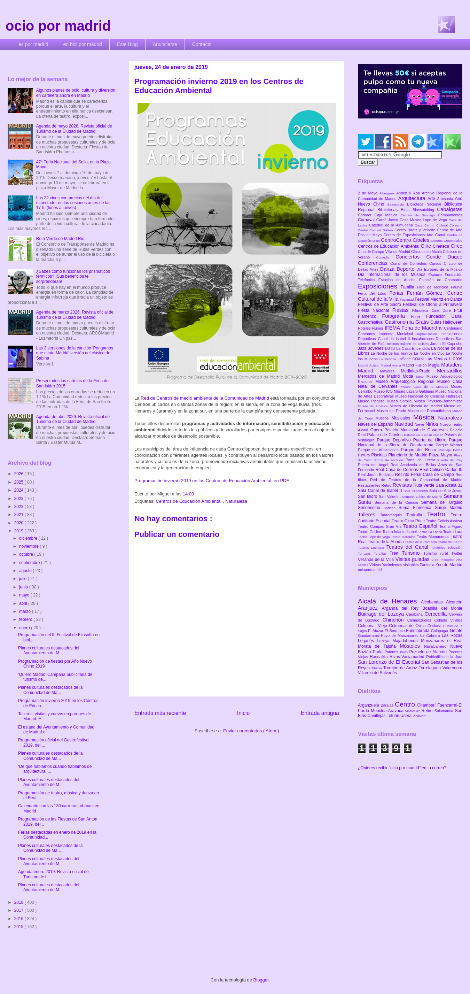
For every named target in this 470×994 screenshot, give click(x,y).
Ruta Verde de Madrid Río (60, 238)
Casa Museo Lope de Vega (424, 220)
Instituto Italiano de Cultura (408, 344)
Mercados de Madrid (380, 376)
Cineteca (442, 246)
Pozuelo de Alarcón (428, 651)
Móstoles (412, 646)
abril (23, 603)
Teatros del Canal (408, 547)
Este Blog (127, 44)
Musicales (402, 418)
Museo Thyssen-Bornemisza (438, 401)
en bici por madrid (82, 44)
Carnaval (367, 219)
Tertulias (382, 553)
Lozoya (384, 641)
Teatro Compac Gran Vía (380, 526)
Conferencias (374, 263)
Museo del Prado (392, 411)
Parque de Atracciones (379, 450)
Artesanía (446, 199)
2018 (19, 902)
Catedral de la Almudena (392, 225)
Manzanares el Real (441, 640)
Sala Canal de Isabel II (381, 490)
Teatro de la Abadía (386, 541)
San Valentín (390, 496)
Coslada (435, 626)
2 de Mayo (368, 193)
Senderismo (371, 507)
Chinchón (395, 620)
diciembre (28, 538)
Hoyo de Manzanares (400, 635)
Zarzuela (428, 565)
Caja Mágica (387, 215)
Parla (378, 651)
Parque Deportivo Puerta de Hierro (413, 440)
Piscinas (379, 455)
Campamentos (450, 215)
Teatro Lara (452, 532)
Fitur (458, 310)
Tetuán (393, 715)
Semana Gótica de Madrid (423, 497)
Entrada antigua (320, 713)
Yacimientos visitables (401, 565)
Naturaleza (236, 501)
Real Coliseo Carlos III (441, 469)
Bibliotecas (389, 209)
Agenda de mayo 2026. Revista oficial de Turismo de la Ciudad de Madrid (74, 128)
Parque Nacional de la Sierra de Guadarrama (410, 442)
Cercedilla (436, 614)
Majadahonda (406, 640)
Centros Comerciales (446, 240)
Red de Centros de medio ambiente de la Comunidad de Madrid (205, 398)
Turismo (412, 553)
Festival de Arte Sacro (380, 304)
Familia (409, 287)
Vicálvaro (419, 716)
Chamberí (427, 705)
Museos (383, 418)
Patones (392, 652)
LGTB (390, 348)
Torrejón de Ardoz (401, 667)
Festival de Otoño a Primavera (432, 304)
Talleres (369, 514)
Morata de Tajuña (379, 646)
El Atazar (376, 631)
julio (23, 578)
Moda (409, 376)
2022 (19, 506)
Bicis (407, 209)
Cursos (436, 263)
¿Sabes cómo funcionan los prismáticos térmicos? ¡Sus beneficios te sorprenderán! (73, 276)
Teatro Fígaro (450, 526)
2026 (19, 473)
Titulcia (377, 668)
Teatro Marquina (404, 537)
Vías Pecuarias (443, 560)
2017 (19, 910)
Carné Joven (388, 220)
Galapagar (440, 631)
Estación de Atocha (398, 280)
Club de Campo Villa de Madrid (384, 251)
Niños (432, 424)
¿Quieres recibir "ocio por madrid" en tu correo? (402, 767)
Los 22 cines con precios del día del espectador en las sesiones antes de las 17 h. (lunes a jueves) (73, 202)
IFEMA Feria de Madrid (412, 328)
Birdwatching (425, 210)
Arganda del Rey (402, 608)
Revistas (403, 485)
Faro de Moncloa (434, 287)
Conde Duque (444, 257)
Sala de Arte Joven (445, 490)
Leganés (367, 640)
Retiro (387, 485)
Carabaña (415, 614)
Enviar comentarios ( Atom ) (251, 730)
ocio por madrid (58, 25)
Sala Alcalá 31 (449, 485)
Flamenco (370, 316)
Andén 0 (404, 193)
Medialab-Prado (419, 371)
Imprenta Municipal (397, 334)
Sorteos (391, 508)
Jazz (363, 348)
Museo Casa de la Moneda (426, 386)
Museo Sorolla (400, 401)
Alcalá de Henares (389, 601)
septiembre (30, 562)
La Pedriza (388, 359)
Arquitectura (413, 198)
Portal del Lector (421, 460)
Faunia (456, 287)
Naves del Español (376, 424)
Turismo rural (437, 553)
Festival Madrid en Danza (438, 299)
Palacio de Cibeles (385, 434)
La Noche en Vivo (430, 353)
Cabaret (366, 215)
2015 (19, 926)
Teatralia (416, 515)
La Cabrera (431, 635)
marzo (25, 611)
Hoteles (365, 328)
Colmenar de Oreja (408, 625)
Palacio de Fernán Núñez (424, 435)
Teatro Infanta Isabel (400, 532)
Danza (388, 269)
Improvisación (428, 334)
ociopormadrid (370, 570)
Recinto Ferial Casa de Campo (425, 474)
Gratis (422, 322)
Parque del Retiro (420, 449)
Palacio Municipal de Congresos (417, 429)
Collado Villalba (448, 620)
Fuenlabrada (418, 630)
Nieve (420, 424)
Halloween (452, 322)
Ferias (398, 293)
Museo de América (374, 406)
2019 (19, 531)
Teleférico (439, 547)
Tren (396, 553)
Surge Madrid (448, 507)
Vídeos (375, 565)
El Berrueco (395, 631)
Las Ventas (437, 358)
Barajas (388, 705)
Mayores (390, 371)
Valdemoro (452, 667)
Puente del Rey (449, 460)
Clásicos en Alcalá (427, 251)
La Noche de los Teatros (392, 353)
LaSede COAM (411, 359)
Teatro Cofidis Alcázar (444, 521)
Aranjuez (370, 608)
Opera (377, 429)
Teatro (439, 514)
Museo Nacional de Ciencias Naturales (428, 396)
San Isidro (368, 496)
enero (25, 627)
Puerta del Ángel (374, 465)
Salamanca (444, 711)
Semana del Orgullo (441, 502)
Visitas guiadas (413, 559)
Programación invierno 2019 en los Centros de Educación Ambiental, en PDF (211, 480)
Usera (406, 715)
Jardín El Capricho (446, 343)
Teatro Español (421, 526)
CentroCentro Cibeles (406, 240)
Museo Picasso (372, 401)
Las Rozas (452, 635)
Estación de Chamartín (440, 280)
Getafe (456, 630)
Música (425, 417)
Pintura (364, 455)
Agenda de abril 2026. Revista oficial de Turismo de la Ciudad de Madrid (73, 419)
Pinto (404, 652)
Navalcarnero (437, 646)
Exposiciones (379, 286)
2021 (19, 514)
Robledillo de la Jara (444, 657)
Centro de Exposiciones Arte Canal (415, 235)
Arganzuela (369, 705)
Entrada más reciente (160, 713)
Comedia (385, 257)
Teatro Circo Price (409, 520)
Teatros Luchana (372, 547)
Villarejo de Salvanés (377, 672)
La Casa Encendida (413, 348)
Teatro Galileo (370, 532)
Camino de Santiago (419, 215)
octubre (26, 554)
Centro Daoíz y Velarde (415, 230)
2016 (19, 918)
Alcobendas (433, 602)
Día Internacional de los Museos (393, 274)
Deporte (406, 269)
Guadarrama (369, 635)
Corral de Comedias (409, 263)
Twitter (456, 553)
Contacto (202, 44)
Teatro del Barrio (450, 542)
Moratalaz (413, 711)
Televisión (455, 547)
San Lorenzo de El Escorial (390, 662)
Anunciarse (165, 44)
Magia (434, 365)
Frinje (418, 316)
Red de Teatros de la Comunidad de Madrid (416, 480)
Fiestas (402, 310)
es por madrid (33, 44)
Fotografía (396, 316)
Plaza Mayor (441, 455)
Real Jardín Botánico (376, 474)
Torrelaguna (430, 667)
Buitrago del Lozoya (382, 614)
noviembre (29, 546)
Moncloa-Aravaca (388, 710)
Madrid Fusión (415, 365)
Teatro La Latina (430, 532)
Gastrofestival (371, 322)
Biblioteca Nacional (425, 204)
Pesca (457, 450)
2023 (19, 498)
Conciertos (410, 257)
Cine (427, 246)
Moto (421, 376)
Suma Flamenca (417, 507)
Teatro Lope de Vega (374, 537)
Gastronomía (400, 322)
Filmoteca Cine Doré (433, 310)
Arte (432, 198)
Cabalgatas (449, 209)
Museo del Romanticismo (430, 411)
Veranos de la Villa (376, 559)
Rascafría (380, 656)
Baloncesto (397, 204)
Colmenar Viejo (373, 625)
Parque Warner (449, 445)
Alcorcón (454, 602)
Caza (419, 225)
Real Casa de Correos (397, 469)
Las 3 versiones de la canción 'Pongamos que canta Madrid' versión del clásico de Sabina (74, 353)
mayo (25, 595)
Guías (436, 322)
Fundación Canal (444, 316)
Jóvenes (376, 348)
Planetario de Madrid (408, 455)
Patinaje (446, 450)
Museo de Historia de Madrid (417, 406)
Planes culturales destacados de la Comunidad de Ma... (50, 690)
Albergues (388, 193)
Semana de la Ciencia (398, 502)
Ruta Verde (424, 485)
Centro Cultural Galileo (376, 230)
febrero (26, 619)
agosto (26, 570)
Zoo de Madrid (449, 564)
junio (24, 587)
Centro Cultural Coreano (443, 225)
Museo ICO (384, 391)
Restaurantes (370, 485)
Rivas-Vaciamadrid (408, 656)
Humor (378, 328)
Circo (456, 246)
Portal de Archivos (390, 460)
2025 (19, 482)
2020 (19, 523)
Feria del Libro (373, 293)
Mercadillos (449, 370)
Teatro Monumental (434, 536)
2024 (19, 490)
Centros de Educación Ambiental (189, 501)
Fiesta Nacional (375, 310)
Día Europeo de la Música (439, 269)
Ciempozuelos (420, 620)
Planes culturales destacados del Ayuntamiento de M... (48, 650)
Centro (406, 704)
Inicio (243, 713)
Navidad (404, 424)
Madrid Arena (391, 365)
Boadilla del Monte (442, 608)
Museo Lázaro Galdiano (414, 391)
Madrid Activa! (369, 365)
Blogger (261, 980)
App (417, 193)
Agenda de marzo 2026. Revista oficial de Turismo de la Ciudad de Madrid (74, 314)
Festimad (407, 299)
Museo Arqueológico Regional (406, 381)
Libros (455, 358)
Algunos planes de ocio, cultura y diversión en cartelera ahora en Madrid (75, 93)
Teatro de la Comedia (421, 542)
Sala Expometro (416, 491)
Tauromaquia (393, 515)
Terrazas (366, 553)
